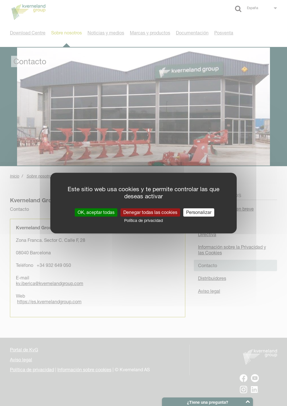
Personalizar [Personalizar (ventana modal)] (198, 212)
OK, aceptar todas (96, 212)
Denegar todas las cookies (150, 212)
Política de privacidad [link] (143, 220)
